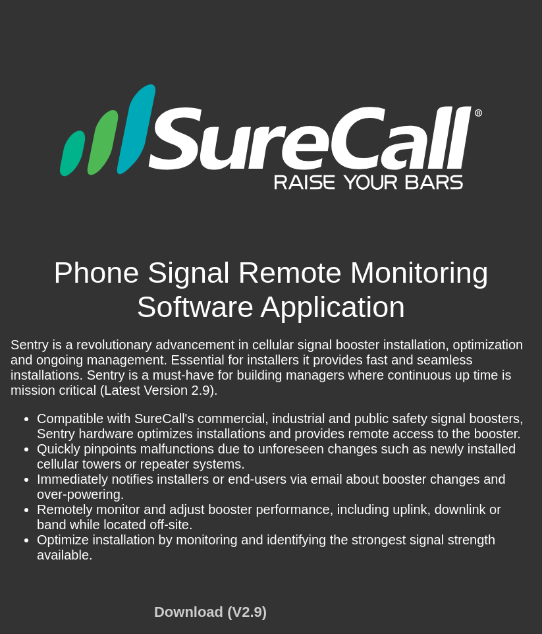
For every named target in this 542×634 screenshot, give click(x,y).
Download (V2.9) (210, 612)
